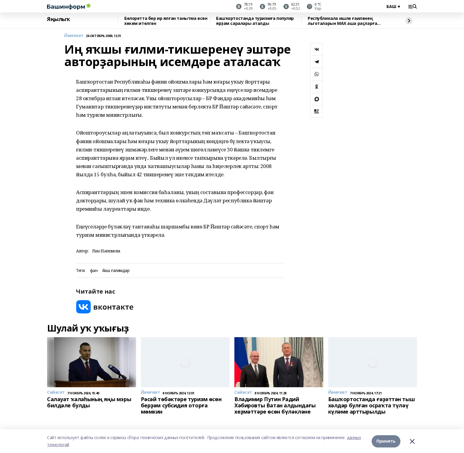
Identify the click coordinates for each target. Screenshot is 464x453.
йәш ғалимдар (116, 270)
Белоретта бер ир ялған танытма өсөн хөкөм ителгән (165, 21)
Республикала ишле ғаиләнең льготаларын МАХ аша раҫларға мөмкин (342, 21)
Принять (386, 441)
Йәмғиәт (73, 35)
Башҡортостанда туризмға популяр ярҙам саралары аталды (255, 21)
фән (94, 270)
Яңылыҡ (58, 19)
